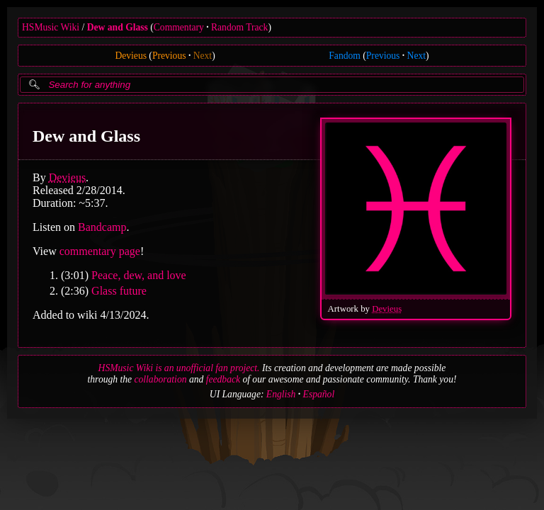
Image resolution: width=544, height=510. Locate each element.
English (281, 394)
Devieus (131, 55)
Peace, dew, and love (138, 275)
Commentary (179, 27)
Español (319, 394)
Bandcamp (102, 227)
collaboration (160, 379)
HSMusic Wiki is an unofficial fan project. (179, 368)
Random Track (239, 27)
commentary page (100, 251)
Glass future (119, 291)
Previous (169, 55)
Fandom (345, 55)
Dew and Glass (117, 27)
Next (202, 55)
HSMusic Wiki (50, 27)
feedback (223, 379)
